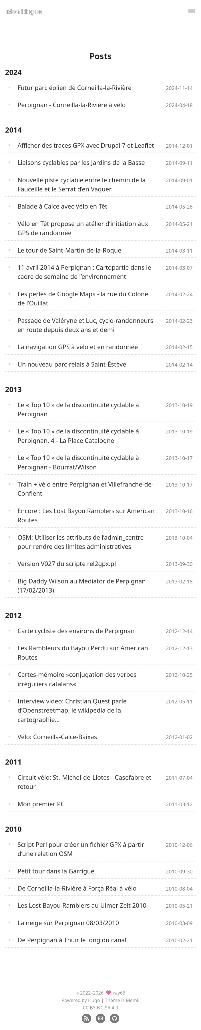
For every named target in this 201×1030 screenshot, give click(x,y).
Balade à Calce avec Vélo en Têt (62, 206)
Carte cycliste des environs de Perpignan (76, 631)
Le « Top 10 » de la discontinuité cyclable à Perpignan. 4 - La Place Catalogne (78, 435)
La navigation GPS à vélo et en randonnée (77, 347)
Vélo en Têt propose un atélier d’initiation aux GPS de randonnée (82, 228)
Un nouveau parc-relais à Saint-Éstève (71, 364)
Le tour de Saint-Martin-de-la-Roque (69, 250)
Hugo (94, 1000)
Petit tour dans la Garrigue (55, 871)
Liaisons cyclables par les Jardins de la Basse (81, 162)
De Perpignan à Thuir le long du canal (71, 940)
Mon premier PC (41, 804)
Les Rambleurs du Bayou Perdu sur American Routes (82, 652)
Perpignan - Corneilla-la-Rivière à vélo (71, 105)
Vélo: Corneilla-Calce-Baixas (57, 737)
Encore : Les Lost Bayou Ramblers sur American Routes (86, 515)
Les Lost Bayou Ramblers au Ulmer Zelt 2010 (81, 905)
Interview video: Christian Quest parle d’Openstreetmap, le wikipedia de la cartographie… (71, 710)
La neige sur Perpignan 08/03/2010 (68, 923)
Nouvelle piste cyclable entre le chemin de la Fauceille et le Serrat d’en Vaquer (81, 184)
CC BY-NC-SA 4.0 (100, 1008)
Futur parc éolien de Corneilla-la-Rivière (74, 87)
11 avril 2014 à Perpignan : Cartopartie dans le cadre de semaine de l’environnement (84, 272)
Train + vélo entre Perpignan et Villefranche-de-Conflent (85, 488)
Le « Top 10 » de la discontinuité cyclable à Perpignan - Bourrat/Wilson (78, 462)
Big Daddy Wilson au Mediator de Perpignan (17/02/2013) (81, 585)
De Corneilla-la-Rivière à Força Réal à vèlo (76, 888)
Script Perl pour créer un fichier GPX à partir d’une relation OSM (80, 849)
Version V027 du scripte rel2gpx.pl (66, 563)
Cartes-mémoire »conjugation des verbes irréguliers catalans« (76, 679)
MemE (133, 1000)
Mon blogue (24, 11)
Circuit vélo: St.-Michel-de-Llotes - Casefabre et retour (84, 782)
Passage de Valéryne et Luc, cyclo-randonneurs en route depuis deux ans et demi (85, 325)
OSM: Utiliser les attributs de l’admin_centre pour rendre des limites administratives (80, 542)
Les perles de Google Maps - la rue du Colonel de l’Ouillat (83, 298)
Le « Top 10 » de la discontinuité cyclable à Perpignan (78, 409)
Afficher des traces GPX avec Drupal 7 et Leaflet (85, 145)
